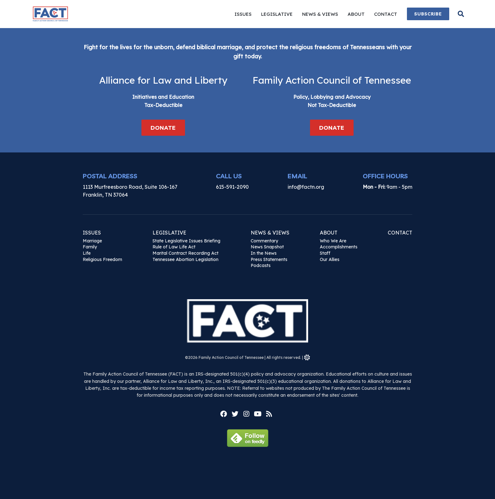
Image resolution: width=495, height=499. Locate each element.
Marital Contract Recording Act (185, 253)
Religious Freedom (102, 259)
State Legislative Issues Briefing (186, 241)
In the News (264, 253)
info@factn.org (306, 187)
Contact (400, 232)
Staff (325, 253)
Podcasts (261, 265)
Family (90, 247)
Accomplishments (338, 247)
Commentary (264, 241)
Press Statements (269, 259)
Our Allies (329, 259)
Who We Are (333, 241)
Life (87, 253)
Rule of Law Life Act (173, 247)
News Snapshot (267, 247)
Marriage (92, 241)
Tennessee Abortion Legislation (185, 259)
